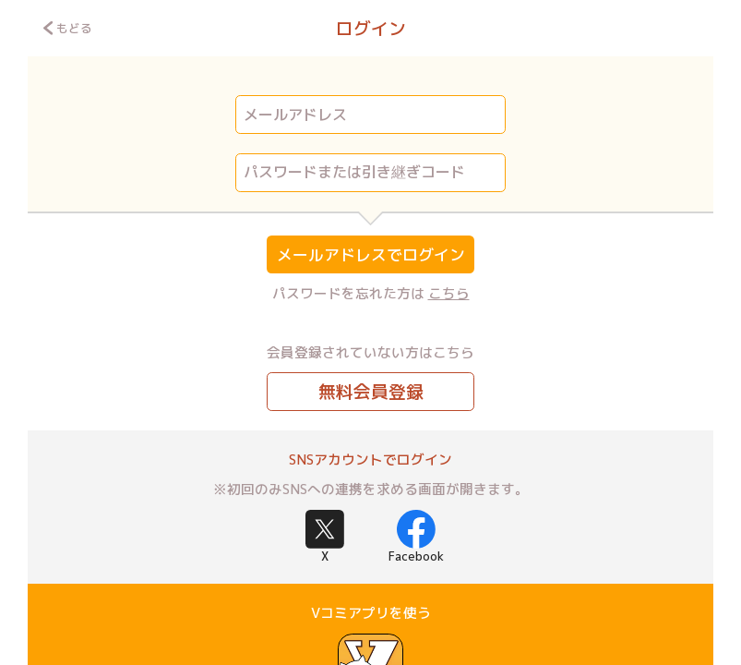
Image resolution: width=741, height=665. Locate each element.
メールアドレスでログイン (371, 254)
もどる (68, 28)
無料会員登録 (371, 392)
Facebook (416, 537)
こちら (449, 293)
